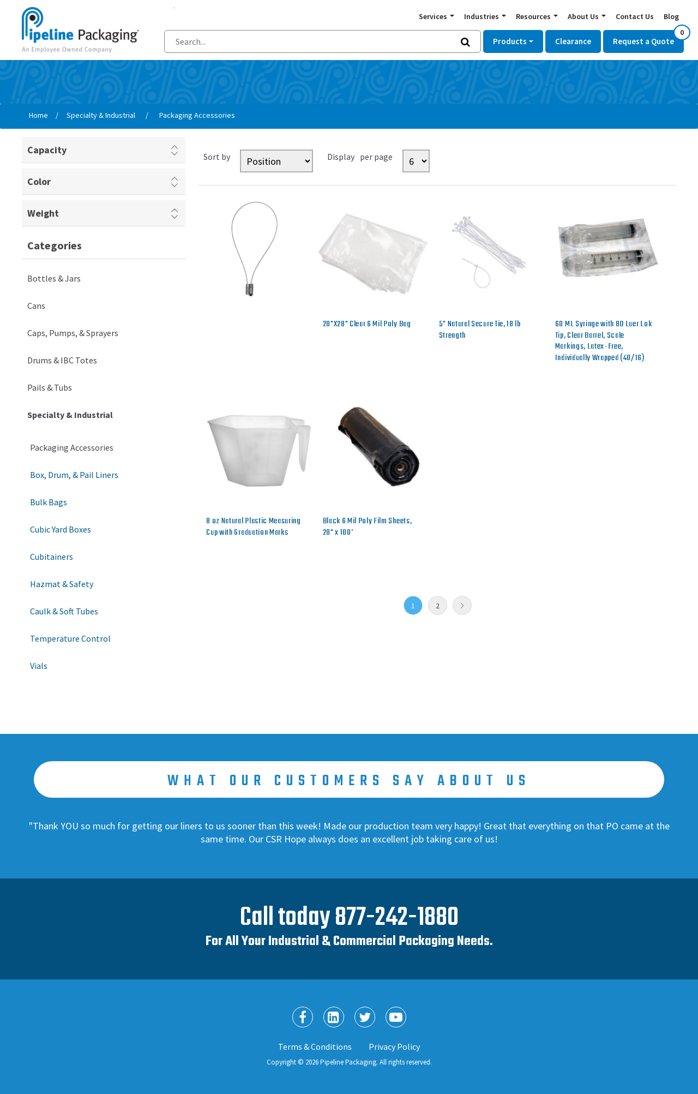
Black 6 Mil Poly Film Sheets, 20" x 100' (367, 527)
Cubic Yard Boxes (60, 529)
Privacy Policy (394, 1046)
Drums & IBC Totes (62, 360)
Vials (38, 665)
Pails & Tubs (49, 387)
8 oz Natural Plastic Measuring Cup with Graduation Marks (253, 527)
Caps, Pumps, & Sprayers (72, 332)
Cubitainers (51, 556)
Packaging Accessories (71, 447)
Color (39, 181)
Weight (43, 213)
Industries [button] (482, 16)
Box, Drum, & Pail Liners (74, 474)
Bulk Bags (48, 502)
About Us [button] (584, 16)
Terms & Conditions (315, 1046)
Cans (36, 305)
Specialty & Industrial (70, 414)
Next (462, 605)
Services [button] (434, 16)
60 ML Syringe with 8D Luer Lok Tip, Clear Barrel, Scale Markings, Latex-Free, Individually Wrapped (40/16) (603, 341)
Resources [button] (534, 16)
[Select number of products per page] (416, 161)
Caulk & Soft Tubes (64, 611)
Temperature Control (70, 638)
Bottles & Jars (54, 278)
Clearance (573, 41)
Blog (671, 16)
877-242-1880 (397, 918)
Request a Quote (648, 38)
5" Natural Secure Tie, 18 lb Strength (480, 330)
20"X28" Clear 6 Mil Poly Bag (367, 324)
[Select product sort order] (276, 161)
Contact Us (635, 16)
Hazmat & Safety (61, 583)
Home (38, 115)
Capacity (47, 150)
